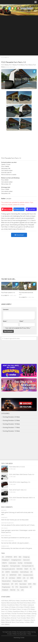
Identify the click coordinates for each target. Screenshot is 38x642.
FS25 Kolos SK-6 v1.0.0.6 (17, 467)
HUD (3, 575)
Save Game (4, 609)
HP (31, 572)
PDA (34, 584)
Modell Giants (5, 584)
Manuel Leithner (6, 581)
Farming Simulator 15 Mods (11, 431)
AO (3, 557)
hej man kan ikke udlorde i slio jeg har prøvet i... (15, 543)
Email (22, 321)
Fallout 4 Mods (10, 620)
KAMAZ (19, 578)
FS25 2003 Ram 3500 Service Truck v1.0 (21, 474)
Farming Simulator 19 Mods (11, 424)
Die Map (20, 563)
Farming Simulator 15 (27, 566)
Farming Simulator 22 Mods (11, 420)
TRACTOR (12, 590)
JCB (3, 578)
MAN (31, 578)
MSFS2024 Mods (14, 600)
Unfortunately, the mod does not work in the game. (16, 548)
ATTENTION (9, 557)
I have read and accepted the (17, 328)
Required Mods (24, 587)
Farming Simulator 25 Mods (11, 417)
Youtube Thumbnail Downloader (21, 613)
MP (12, 584)
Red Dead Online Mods (24, 603)
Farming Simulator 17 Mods (11, 427)
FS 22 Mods (28, 611)
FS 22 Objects (5, 57)
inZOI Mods (4, 600)
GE (3, 572)
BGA (20, 557)
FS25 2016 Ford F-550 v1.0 (17, 490)
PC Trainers (12, 616)
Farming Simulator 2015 (8, 569)
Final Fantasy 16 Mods (23, 622)
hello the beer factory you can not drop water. (15, 520)
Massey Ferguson (17, 581)
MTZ (16, 584)
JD (6, 578)
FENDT (26, 569)
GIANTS (8, 572)
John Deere (12, 578)
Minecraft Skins (10, 622)
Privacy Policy (26, 328)
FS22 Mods (23, 605)
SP (30, 587)
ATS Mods (12, 607)
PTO (17, 587)
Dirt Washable (28, 563)
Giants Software (24, 572)
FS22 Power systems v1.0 (8, 292)
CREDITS (4, 563)
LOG (24, 578)
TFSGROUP (5, 590)
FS (34, 569)
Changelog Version (16, 560)
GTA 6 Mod (19, 607)
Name (5, 321)
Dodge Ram (5, 566)
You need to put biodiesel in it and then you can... (16, 537)
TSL (18, 590)
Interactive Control (28, 575)
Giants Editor (15, 572)
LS (27, 578)
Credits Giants (12, 563)
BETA (15, 557)
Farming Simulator (15, 566)
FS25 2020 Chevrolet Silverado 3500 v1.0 (22, 497)
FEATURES (19, 569)
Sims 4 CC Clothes (6, 611)
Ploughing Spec (6, 587)
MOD (25, 581)
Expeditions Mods (18, 611)
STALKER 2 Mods (29, 607)
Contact (22, 637)
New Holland (23, 584)
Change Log (26, 557)
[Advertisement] (19, 35)
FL (30, 569)
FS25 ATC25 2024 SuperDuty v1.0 (19, 482)
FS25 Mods (12, 609)
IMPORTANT (13, 575)
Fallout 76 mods (22, 609)
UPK (22, 590)
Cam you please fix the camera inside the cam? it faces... (18, 525)
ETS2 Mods (31, 609)
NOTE (29, 584)
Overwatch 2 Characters (23, 620)
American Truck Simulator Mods (20, 618)
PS (13, 587)
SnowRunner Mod (26, 600)
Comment (5, 309)
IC (7, 575)
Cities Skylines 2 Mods (23, 616)
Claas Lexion (26, 560)
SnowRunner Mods (13, 605)
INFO (19, 575)
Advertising (17, 637)
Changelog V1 (5, 560)
